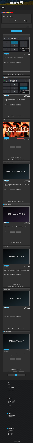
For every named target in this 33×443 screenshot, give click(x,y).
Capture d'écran (11, 390)
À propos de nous (11, 415)
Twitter (10, 434)
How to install (21, 74)
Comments (15, 74)
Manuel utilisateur (11, 401)
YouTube (10, 431)
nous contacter (11, 416)
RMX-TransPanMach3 (8, 162)
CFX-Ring (6, 77)
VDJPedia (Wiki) (11, 402)
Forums (9, 405)
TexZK (29, 137)
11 (21, 374)
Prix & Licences (11, 388)
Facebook (10, 430)
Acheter (9, 386)
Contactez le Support (12, 400)
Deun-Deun (28, 95)
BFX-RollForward (7, 204)
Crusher (6, 119)
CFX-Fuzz (6, 35)
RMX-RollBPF (7, 289)
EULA (9, 419)
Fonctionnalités (11, 387)
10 (18, 374)
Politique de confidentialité (13, 417)
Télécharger (10, 384)
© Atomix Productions (16, 441)
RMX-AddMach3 (7, 246)
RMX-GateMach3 (7, 331)
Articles (9, 404)
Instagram (10, 433)
